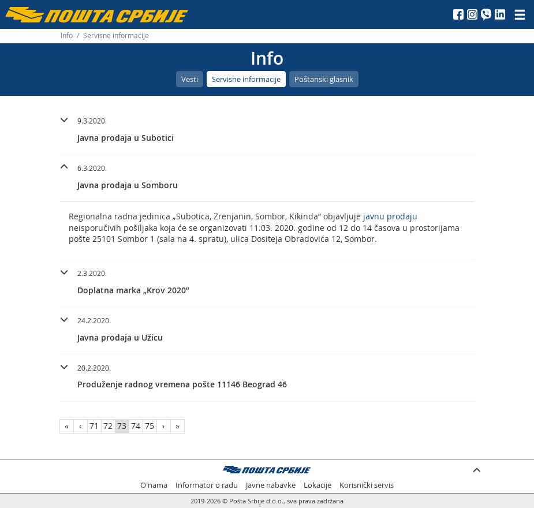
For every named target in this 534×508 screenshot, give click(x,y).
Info (67, 35)
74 (135, 425)
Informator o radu (206, 485)
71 (94, 425)
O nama (153, 485)
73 (121, 425)
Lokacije (317, 485)
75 (149, 425)
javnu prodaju (390, 216)
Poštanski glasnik (323, 79)
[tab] (267, 131)
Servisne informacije (246, 79)
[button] (267, 128)
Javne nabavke (271, 485)
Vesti (189, 79)
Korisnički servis (366, 485)
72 (108, 425)
